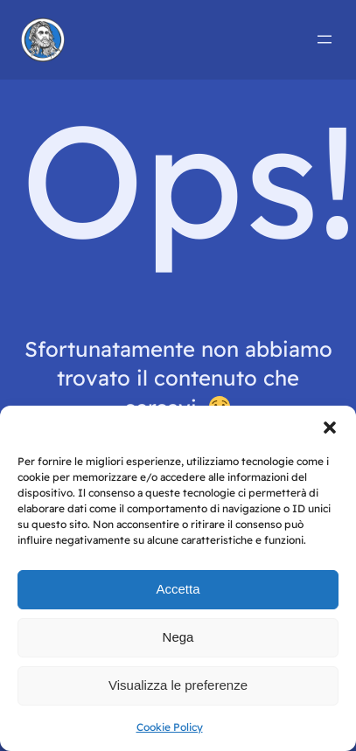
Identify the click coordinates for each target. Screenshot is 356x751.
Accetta (177, 588)
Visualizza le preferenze (178, 685)
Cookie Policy (169, 727)
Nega (178, 636)
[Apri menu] (324, 39)
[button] (330, 427)
